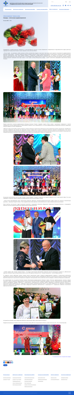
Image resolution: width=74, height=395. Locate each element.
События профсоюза (53, 9)
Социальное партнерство (17, 377)
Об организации (8, 9)
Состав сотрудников (6, 379)
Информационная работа (17, 384)
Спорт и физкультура (41, 377)
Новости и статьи (16, 15)
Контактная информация (64, 9)
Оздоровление (40, 381)
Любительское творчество (42, 379)
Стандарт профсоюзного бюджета (30, 384)
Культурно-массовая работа (42, 9)
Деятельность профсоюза (18, 9)
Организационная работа (30, 9)
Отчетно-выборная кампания (29, 377)
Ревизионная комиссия (28, 386)
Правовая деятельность (16, 381)
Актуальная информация (55, 379)
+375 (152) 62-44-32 (56, 5)
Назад (5, 365)
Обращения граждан (64, 377)
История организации (7, 377)
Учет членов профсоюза (28, 379)
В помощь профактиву (28, 381)
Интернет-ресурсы (64, 379)
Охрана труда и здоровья (17, 379)
